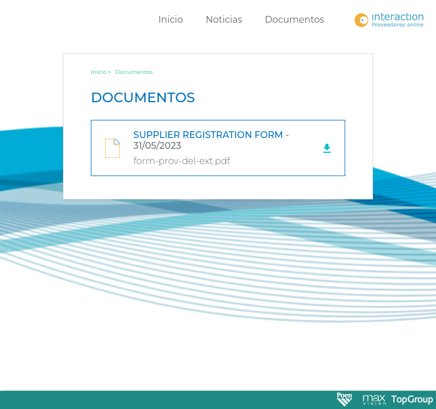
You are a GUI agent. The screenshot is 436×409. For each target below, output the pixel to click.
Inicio (170, 19)
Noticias (224, 19)
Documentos (295, 19)
